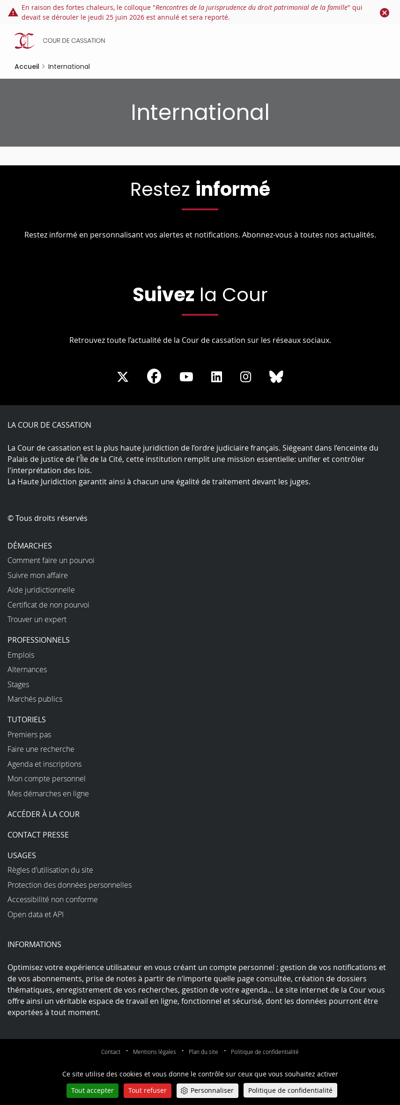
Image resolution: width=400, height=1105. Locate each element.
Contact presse (38, 835)
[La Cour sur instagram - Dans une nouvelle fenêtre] (245, 377)
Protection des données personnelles (69, 885)
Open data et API (35, 914)
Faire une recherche (40, 749)
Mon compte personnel (46, 778)
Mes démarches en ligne (48, 793)
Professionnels (38, 640)
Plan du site (203, 1051)
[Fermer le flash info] (384, 12)
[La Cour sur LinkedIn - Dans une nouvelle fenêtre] (216, 377)
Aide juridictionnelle (41, 590)
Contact (110, 1051)
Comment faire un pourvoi (51, 560)
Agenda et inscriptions (44, 764)
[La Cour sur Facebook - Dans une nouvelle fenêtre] (154, 376)
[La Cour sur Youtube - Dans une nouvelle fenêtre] (186, 377)
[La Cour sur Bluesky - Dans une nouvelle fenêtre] (276, 377)
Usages (21, 855)
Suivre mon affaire (37, 575)
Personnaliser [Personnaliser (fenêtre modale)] (212, 1090)
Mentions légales (154, 1051)
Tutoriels (26, 719)
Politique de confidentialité (265, 1051)
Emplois (20, 655)
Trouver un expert (37, 619)
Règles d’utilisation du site (50, 870)
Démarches (29, 546)
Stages (18, 684)
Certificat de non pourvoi (48, 605)
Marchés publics (34, 699)
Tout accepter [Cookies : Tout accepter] (92, 1090)
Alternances (27, 669)
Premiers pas (29, 734)
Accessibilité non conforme (52, 899)
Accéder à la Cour (43, 814)
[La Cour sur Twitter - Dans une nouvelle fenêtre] (123, 377)
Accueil (27, 66)
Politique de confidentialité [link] (290, 1090)
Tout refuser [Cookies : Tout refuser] (147, 1090)
